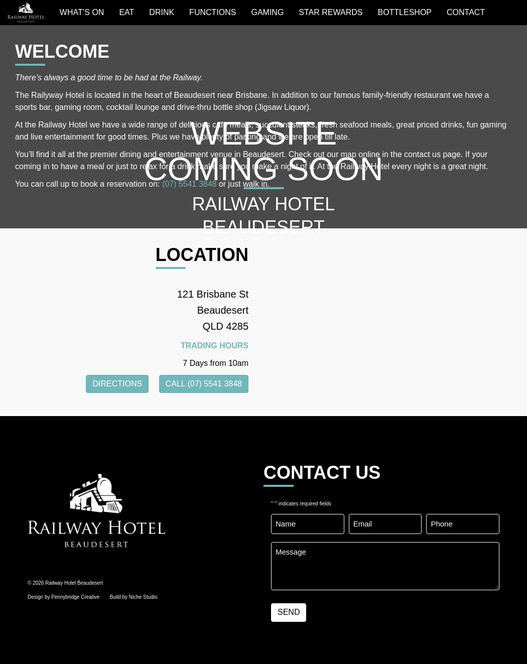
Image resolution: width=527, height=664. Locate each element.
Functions (212, 12)
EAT (126, 12)
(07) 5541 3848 (189, 184)
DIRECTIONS (117, 383)
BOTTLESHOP (404, 12)
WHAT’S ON (82, 12)
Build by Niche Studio (133, 597)
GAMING (267, 12)
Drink (161, 12)
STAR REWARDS (330, 12)
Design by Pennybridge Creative (63, 597)
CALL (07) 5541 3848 (204, 383)
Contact (466, 12)
